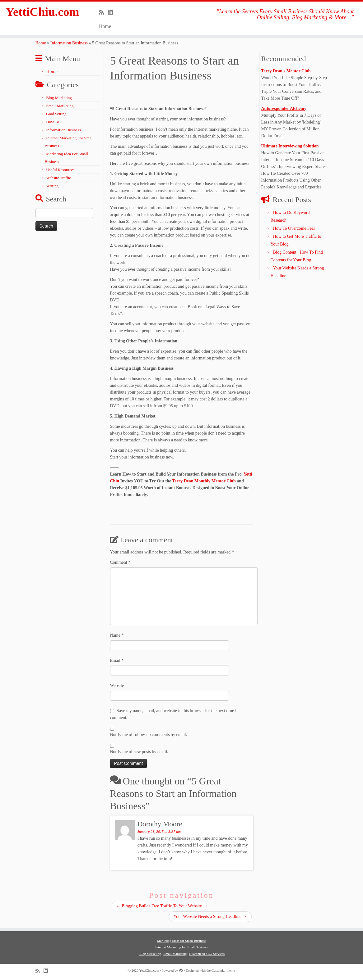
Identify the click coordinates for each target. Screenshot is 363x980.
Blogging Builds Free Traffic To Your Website (159, 906)
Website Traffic (58, 177)
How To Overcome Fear (294, 228)
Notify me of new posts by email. (139, 751)
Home (105, 26)
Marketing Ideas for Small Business (181, 940)
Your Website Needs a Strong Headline (210, 916)
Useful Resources (60, 169)
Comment (120, 562)
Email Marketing (59, 105)
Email (117, 660)
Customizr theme (223, 970)
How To (52, 122)
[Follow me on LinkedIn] (112, 12)
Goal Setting (56, 113)
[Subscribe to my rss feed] (103, 12)
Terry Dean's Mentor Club (286, 71)
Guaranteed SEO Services (207, 953)
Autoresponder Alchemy (283, 108)
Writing (52, 185)
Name (117, 635)
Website (117, 685)
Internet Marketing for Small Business (181, 947)
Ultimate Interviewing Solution (290, 146)
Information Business (69, 43)
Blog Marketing (59, 97)
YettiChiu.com (42, 12)
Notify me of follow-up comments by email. (148, 734)
